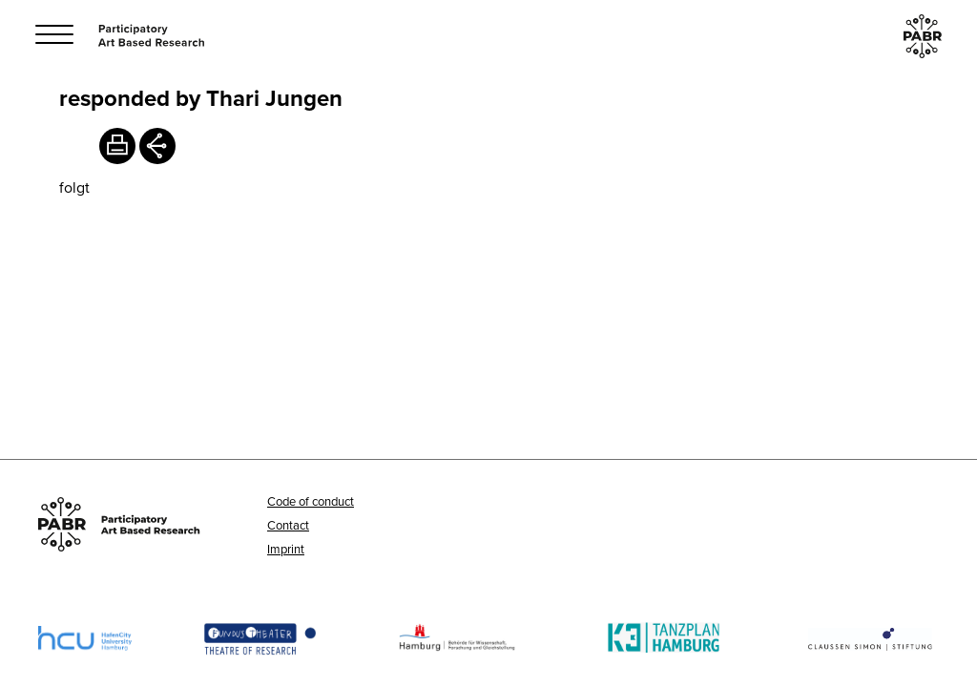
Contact (288, 524)
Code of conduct (310, 501)
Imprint (285, 548)
